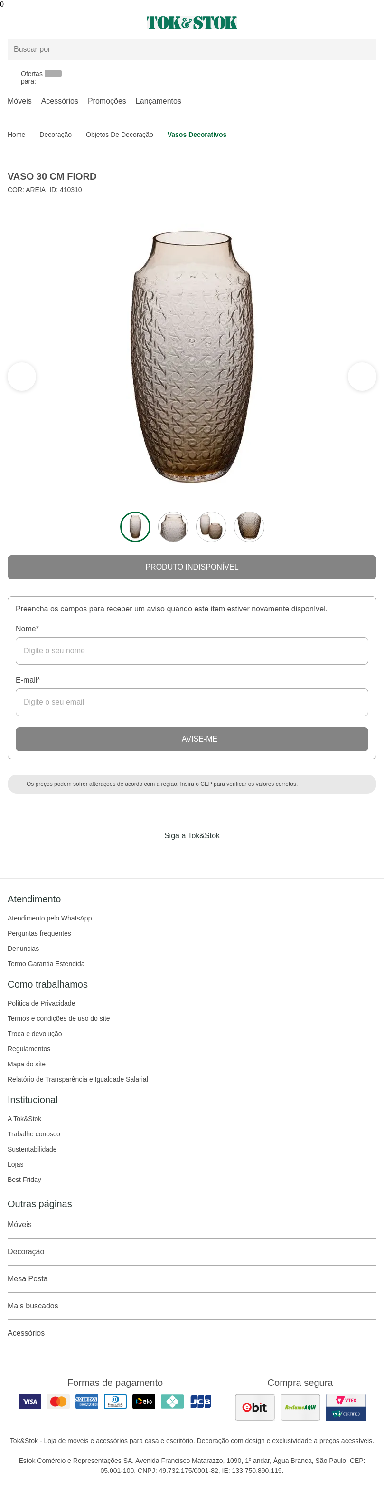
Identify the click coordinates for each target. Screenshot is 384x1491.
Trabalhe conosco (34, 1134)
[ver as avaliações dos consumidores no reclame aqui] (300, 1407)
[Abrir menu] (64, 23)
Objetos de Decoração (119, 134)
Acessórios (59, 101)
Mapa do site (27, 1064)
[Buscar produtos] (192, 49)
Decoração (55, 134)
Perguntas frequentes (39, 933)
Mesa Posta (192, 1279)
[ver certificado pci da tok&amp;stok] (346, 1407)
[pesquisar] (365, 49)
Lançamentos (158, 101)
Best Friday (24, 1179)
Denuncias (23, 948)
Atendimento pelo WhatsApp (50, 918)
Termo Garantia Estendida (46, 964)
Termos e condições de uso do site (59, 1018)
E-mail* (28, 680)
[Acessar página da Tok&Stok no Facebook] (152, 855)
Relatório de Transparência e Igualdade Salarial (78, 1079)
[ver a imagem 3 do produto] (211, 527)
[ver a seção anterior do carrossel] (362, 376)
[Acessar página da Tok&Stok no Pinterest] (205, 855)
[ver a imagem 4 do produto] (249, 527)
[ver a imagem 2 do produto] (173, 527)
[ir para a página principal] (192, 22)
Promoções (107, 101)
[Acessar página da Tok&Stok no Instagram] (179, 855)
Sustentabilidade (32, 1149)
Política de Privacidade (41, 1003)
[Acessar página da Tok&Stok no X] (232, 855)
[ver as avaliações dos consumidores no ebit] (255, 1407)
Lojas (15, 1164)
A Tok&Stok (24, 1119)
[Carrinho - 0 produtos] (370, 23)
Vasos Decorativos (197, 134)
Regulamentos (29, 1049)
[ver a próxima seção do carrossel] (22, 376)
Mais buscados (192, 1306)
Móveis (20, 101)
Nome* (27, 629)
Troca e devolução (35, 1033)
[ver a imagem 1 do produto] (135, 527)
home (16, 134)
